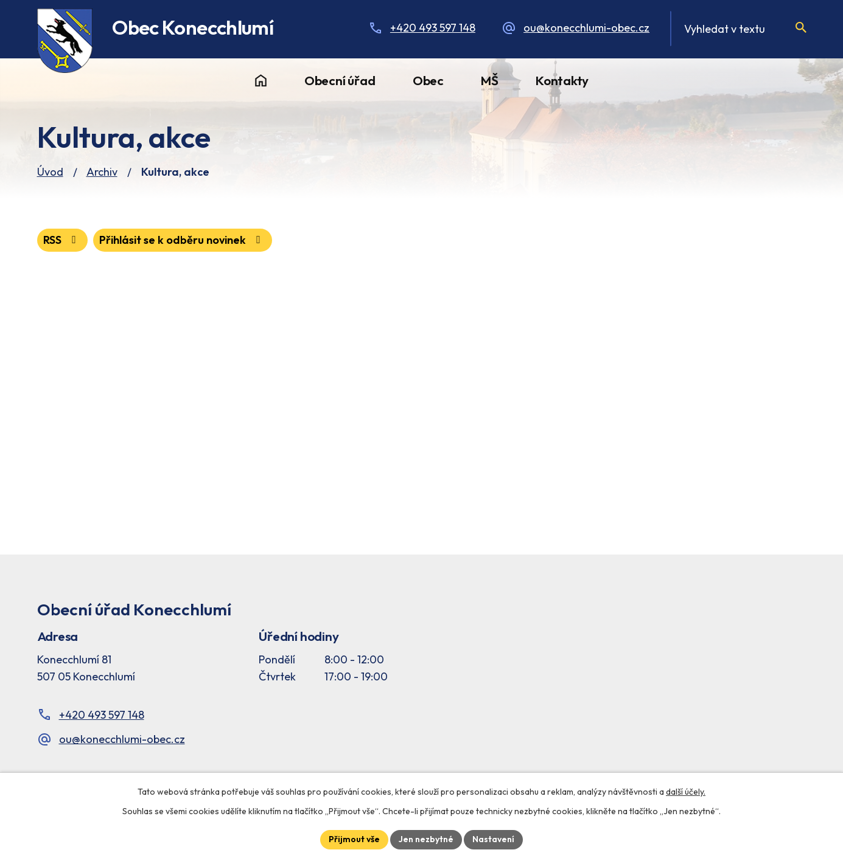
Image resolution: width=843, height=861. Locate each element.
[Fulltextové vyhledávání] (738, 28)
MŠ (489, 80)
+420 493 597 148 (432, 28)
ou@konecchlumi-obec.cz (586, 28)
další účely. (685, 791)
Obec (428, 80)
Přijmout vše (354, 839)
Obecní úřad (340, 80)
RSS (62, 240)
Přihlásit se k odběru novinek (182, 240)
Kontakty (562, 80)
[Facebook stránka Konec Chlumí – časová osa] (669, 660)
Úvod (260, 81)
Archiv (101, 172)
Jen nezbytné (426, 839)
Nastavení (493, 839)
